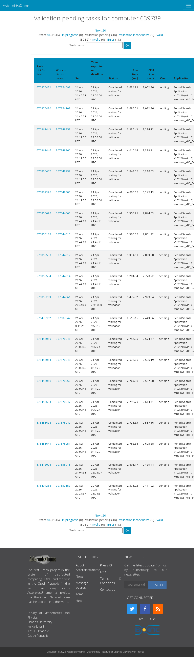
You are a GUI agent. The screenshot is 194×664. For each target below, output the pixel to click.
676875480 (44, 108)
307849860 (63, 150)
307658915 (63, 464)
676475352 (44, 318)
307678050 (63, 381)
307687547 (63, 318)
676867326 (44, 192)
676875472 (44, 87)
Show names (43, 78)
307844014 (63, 276)
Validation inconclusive (134, 35)
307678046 (63, 339)
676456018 (44, 381)
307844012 (63, 255)
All (48, 35)
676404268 (44, 485)
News (80, 576)
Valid (159, 35)
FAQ (103, 572)
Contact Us (107, 589)
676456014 (44, 360)
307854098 (63, 87)
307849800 (63, 192)
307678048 (63, 360)
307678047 (63, 402)
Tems (79, 594)
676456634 (44, 402)
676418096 (44, 464)
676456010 (44, 339)
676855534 (44, 276)
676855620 (44, 213)
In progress (70, 35)
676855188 (44, 234)
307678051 (63, 443)
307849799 (63, 171)
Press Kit (106, 565)
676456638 (44, 422)
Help (79, 601)
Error (110, 39)
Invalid (95, 39)
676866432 (44, 171)
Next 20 (100, 30)
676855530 (44, 255)
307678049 (63, 422)
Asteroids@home (18, 5)
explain (95, 78)
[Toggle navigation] (188, 5)
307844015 (63, 234)
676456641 (44, 443)
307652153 (63, 485)
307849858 (63, 129)
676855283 (44, 297)
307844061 (63, 297)
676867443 (44, 129)
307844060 (63, 213)
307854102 (63, 108)
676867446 (44, 150)
